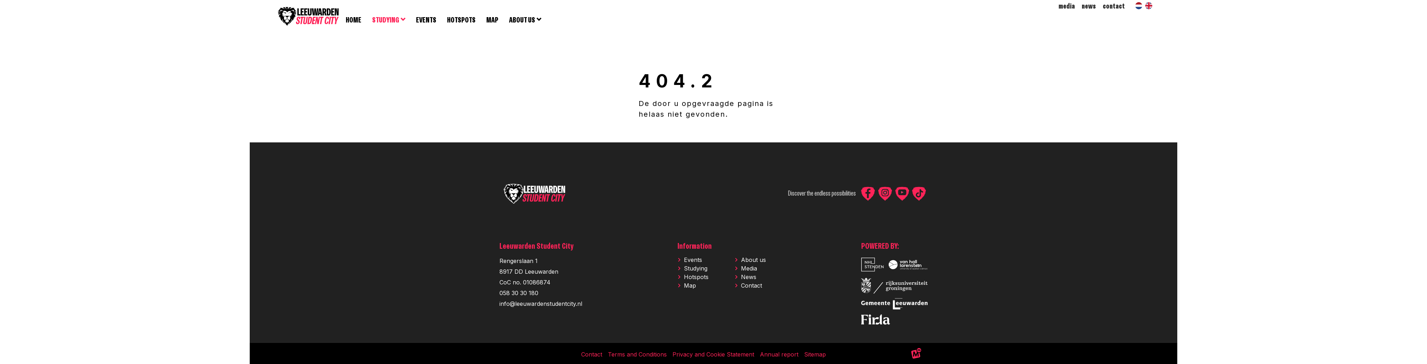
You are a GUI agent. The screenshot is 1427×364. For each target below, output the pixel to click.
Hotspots (696, 278)
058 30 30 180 (518, 294)
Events (693, 260)
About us (753, 260)
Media (749, 269)
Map (690, 286)
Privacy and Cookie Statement (713, 355)
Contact (751, 286)
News (748, 278)
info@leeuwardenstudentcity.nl (540, 304)
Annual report (779, 355)
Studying (695, 269)
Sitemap (815, 355)
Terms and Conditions (637, 355)
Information (694, 247)
